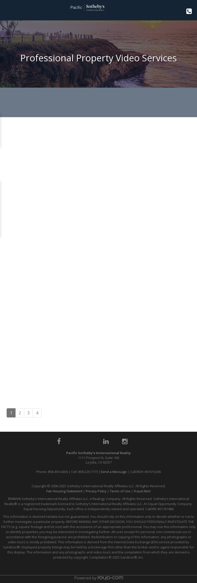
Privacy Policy (96, 491)
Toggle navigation (6, 9)
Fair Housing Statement (64, 491)
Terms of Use (120, 491)
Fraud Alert (142, 491)
